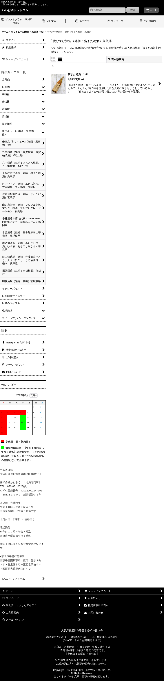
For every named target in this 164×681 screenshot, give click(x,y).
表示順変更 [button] (116, 59)
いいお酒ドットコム (15, 10)
